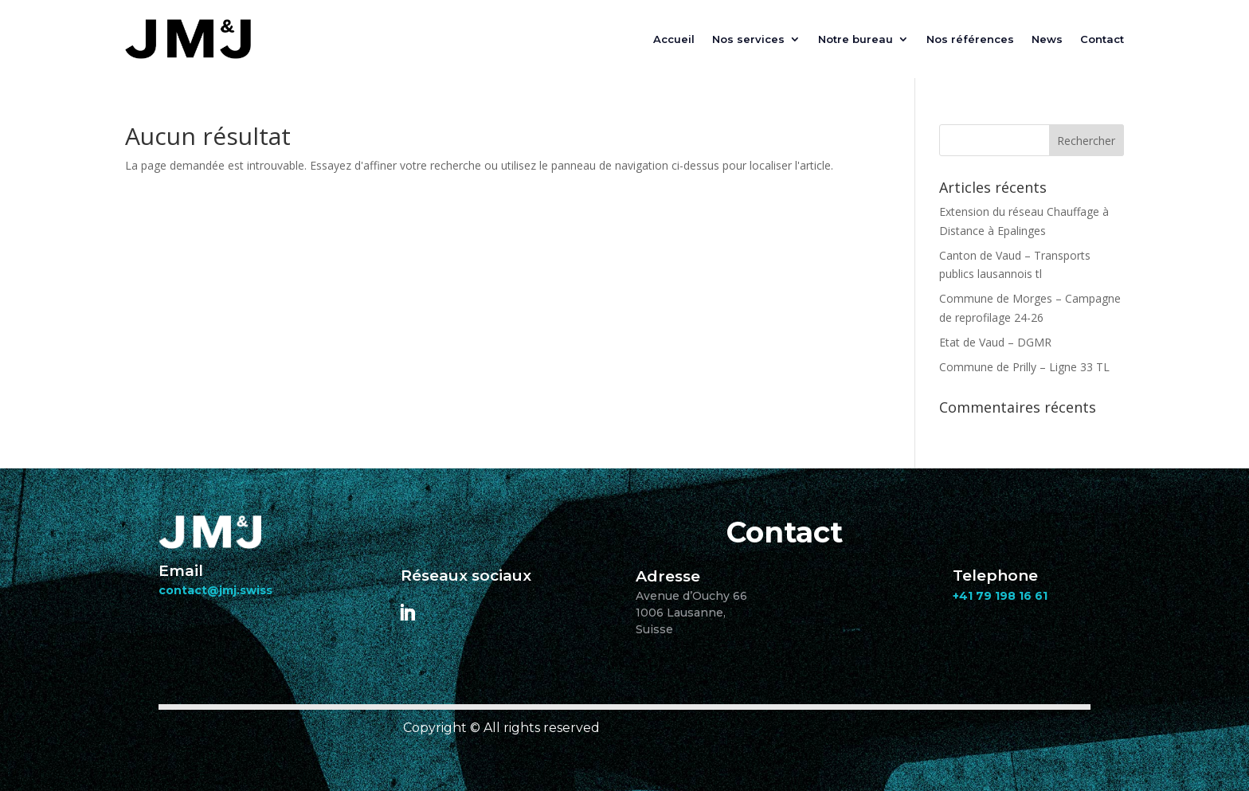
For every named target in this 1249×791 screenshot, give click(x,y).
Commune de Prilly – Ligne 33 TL (1024, 366)
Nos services (748, 39)
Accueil (674, 39)
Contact (1102, 39)
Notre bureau (855, 39)
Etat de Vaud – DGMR (995, 342)
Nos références (970, 39)
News (1047, 39)
